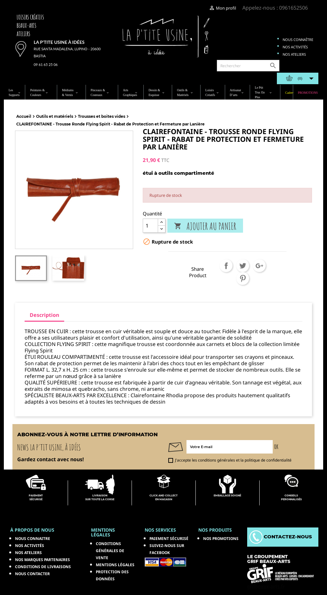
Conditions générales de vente (110, 550)
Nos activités (295, 46)
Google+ (259, 265)
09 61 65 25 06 (45, 64)
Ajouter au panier (205, 226)
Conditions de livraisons (43, 566)
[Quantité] (150, 226)
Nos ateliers (294, 54)
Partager (226, 265)
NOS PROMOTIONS (221, 538)
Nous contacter (32, 573)
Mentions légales (115, 564)
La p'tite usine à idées (59, 42)
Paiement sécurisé (168, 538)
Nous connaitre (32, 538)
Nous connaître (298, 39)
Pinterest (242, 278)
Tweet (242, 265)
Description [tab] (44, 314)
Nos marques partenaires (42, 559)
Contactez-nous (280, 537)
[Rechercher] (248, 65)
